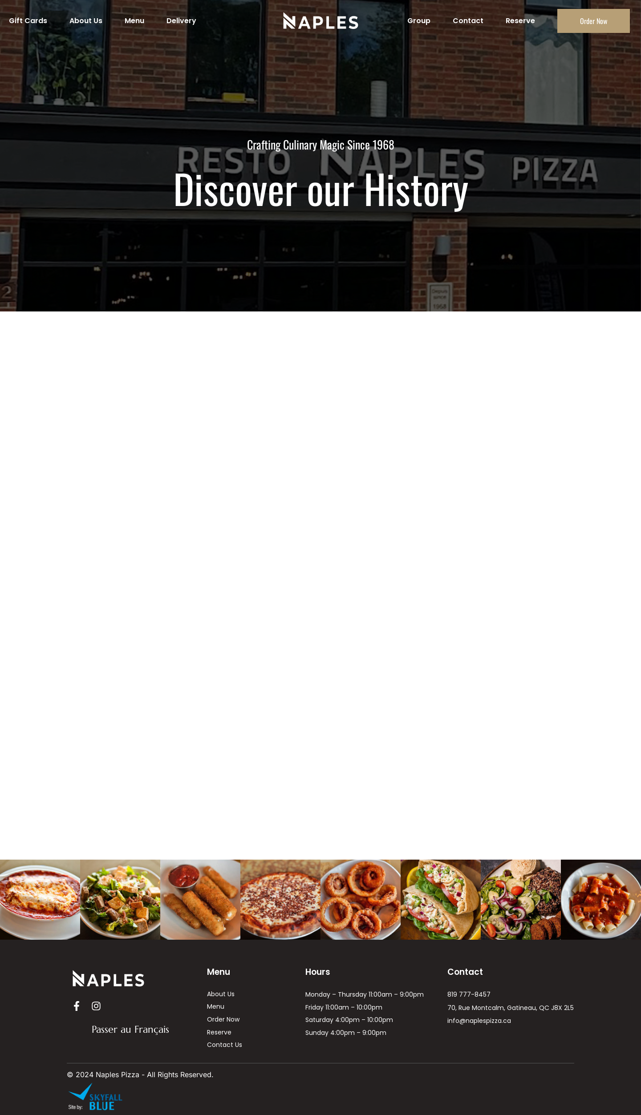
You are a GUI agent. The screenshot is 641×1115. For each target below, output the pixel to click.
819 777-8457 (469, 994)
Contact (468, 21)
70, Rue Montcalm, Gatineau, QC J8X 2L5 (510, 1007)
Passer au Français (130, 1029)
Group (418, 21)
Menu (134, 21)
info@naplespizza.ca (479, 1020)
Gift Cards (28, 21)
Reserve (520, 21)
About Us (85, 21)
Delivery (181, 21)
